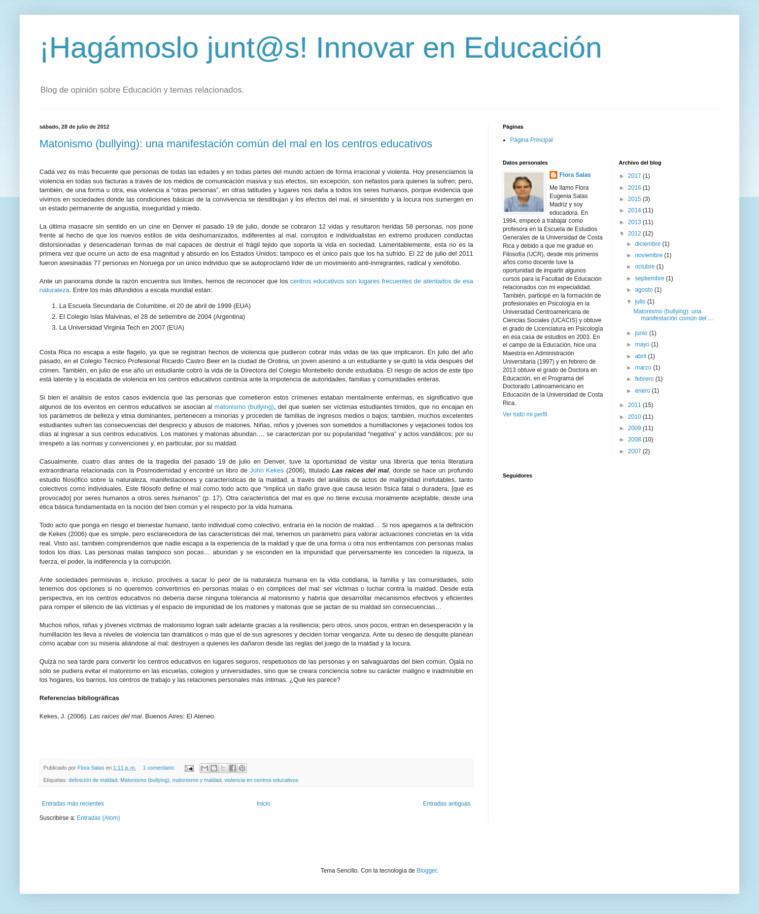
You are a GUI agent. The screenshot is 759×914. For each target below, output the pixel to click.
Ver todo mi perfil (525, 414)
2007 (635, 451)
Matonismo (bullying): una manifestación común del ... (673, 315)
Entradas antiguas (447, 803)
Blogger (426, 870)
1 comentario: (159, 768)
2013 (635, 222)
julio (641, 301)
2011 (635, 405)
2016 (635, 187)
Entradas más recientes (73, 803)
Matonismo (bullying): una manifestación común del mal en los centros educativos (235, 143)
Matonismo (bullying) (145, 780)
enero (643, 390)
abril (641, 356)
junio (642, 333)
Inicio (264, 803)
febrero (645, 378)
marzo (644, 367)
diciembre (648, 243)
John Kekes (267, 470)
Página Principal (531, 139)
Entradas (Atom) (98, 817)
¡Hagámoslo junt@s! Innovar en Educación (320, 47)
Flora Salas (575, 174)
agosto (644, 289)
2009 (635, 428)
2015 (635, 199)
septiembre (650, 278)
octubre (645, 266)
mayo (643, 344)
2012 (635, 233)
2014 (635, 210)
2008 (635, 439)
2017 (635, 175)
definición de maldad (93, 780)
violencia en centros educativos (261, 780)
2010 (635, 416)
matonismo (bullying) (244, 406)
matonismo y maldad (197, 780)
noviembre (649, 255)
